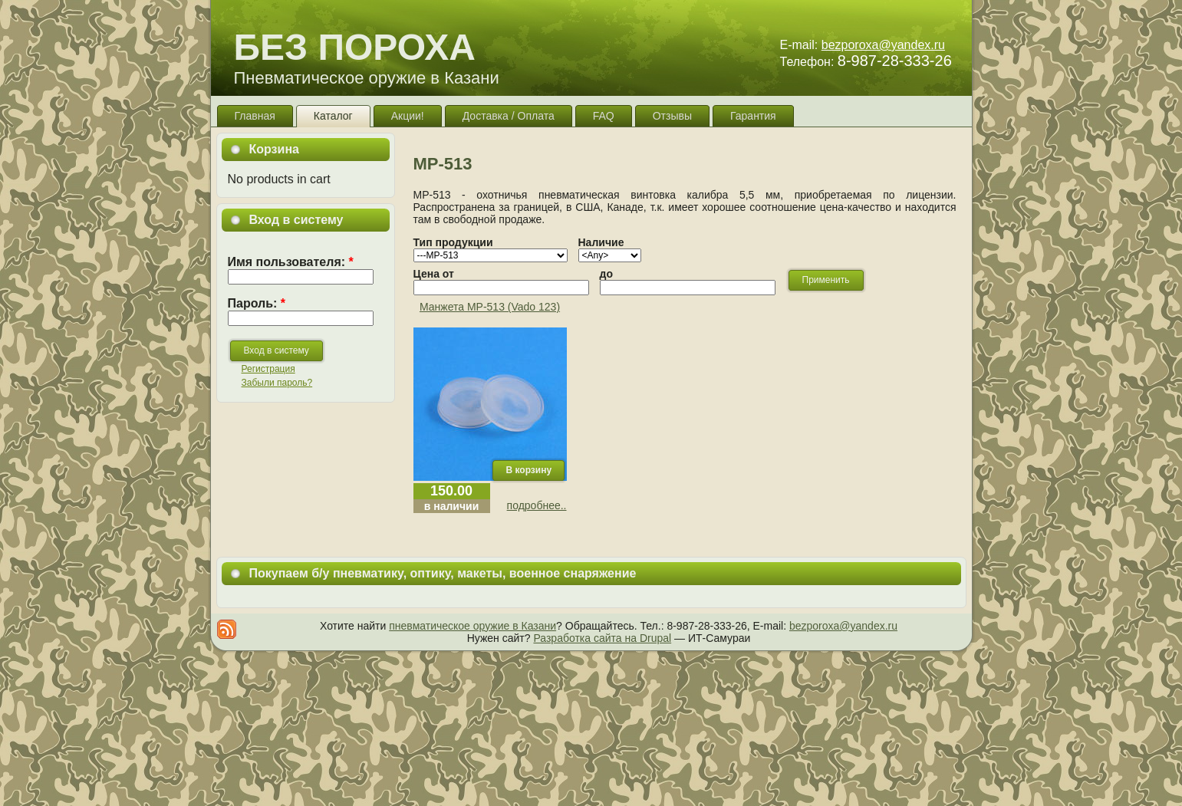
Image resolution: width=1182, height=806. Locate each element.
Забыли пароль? (277, 382)
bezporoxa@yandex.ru (883, 44)
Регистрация (268, 369)
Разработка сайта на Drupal (602, 638)
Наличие (601, 242)
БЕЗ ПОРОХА (355, 47)
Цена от (433, 274)
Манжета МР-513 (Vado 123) (490, 307)
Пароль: (257, 303)
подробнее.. (537, 505)
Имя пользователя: (291, 261)
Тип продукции (453, 242)
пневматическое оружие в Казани (472, 626)
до (606, 274)
